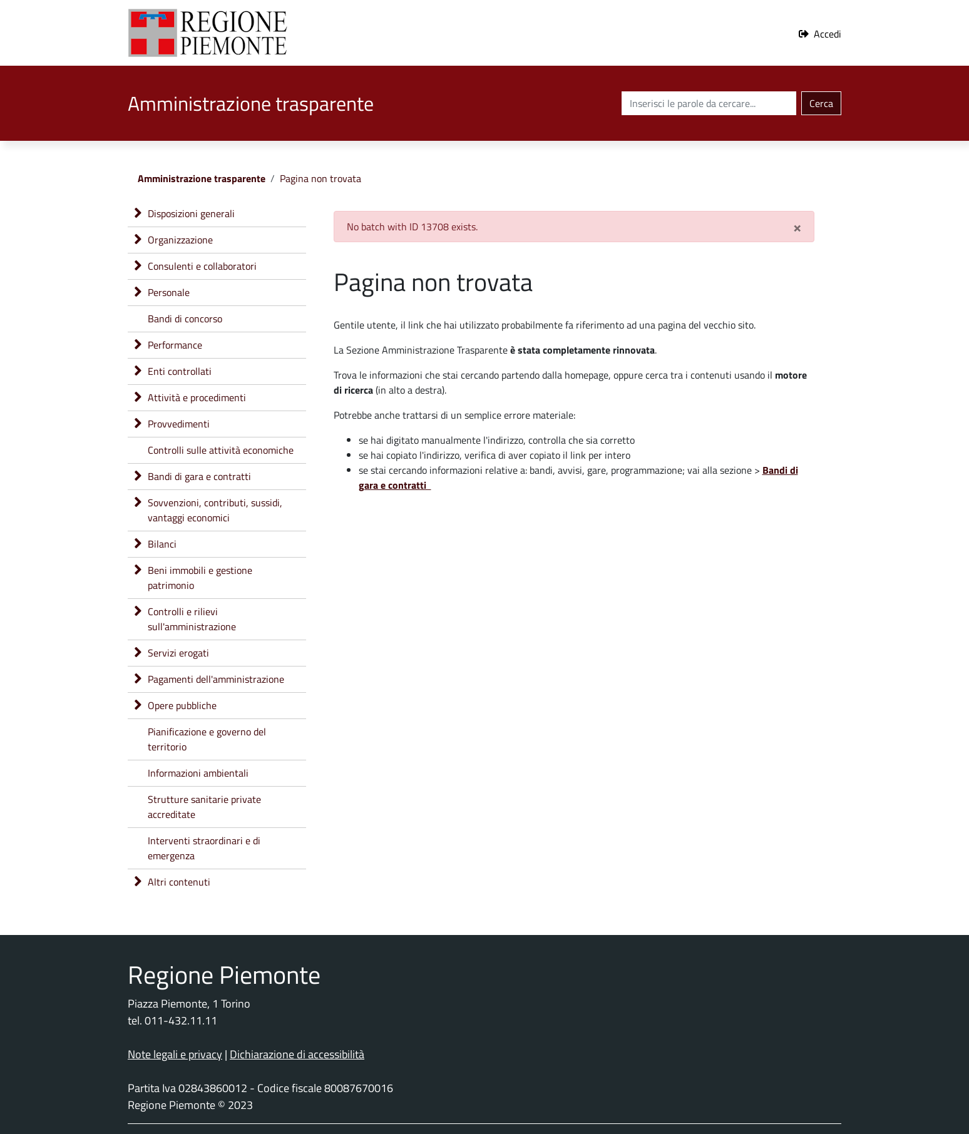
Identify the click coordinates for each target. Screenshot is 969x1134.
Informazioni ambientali (198, 772)
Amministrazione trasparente (201, 178)
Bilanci (162, 543)
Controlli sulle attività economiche (221, 449)
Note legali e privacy (175, 1054)
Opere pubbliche (182, 705)
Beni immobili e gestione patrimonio (200, 578)
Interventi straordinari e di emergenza (204, 848)
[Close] (797, 227)
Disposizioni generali (191, 213)
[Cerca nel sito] (709, 103)
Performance (175, 344)
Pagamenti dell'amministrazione (216, 679)
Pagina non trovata (320, 178)
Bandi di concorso (185, 318)
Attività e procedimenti (197, 397)
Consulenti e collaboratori (202, 265)
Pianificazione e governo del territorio (207, 739)
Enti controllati (180, 371)
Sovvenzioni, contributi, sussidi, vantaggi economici (215, 510)
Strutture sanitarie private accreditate (204, 807)
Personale (169, 292)
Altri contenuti (179, 881)
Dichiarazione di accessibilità (297, 1054)
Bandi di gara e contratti (199, 476)
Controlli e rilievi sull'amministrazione (192, 619)
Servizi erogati (178, 652)
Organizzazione (180, 239)
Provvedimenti (179, 423)
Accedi (827, 33)
